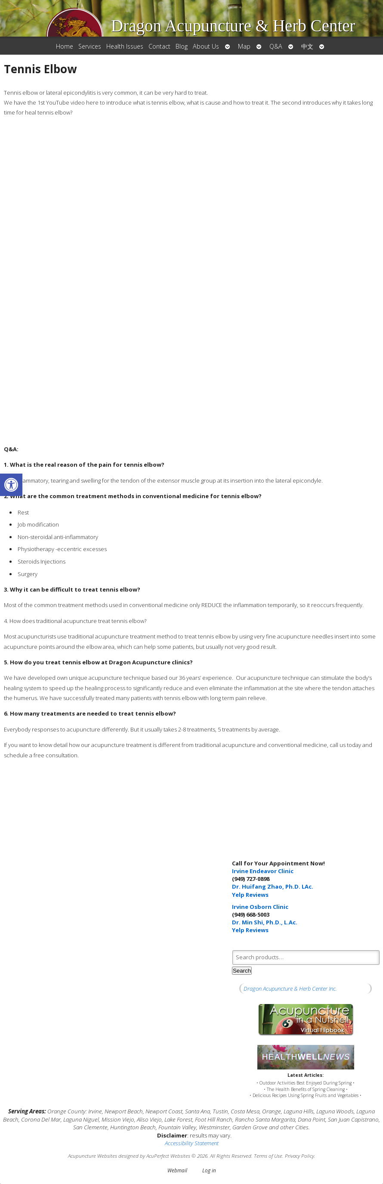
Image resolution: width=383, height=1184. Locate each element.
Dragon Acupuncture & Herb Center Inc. (290, 988)
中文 (307, 46)
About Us (206, 46)
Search (242, 970)
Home (64, 46)
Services (89, 46)
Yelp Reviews (250, 895)
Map (244, 46)
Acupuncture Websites (92, 1155)
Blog (182, 46)
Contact (159, 46)
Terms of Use (268, 1155)
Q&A (275, 46)
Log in (209, 1170)
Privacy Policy (299, 1155)
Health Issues (124, 46)
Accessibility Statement (192, 1143)
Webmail (177, 1170)
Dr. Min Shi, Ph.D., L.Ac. (264, 922)
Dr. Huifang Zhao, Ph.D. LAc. (272, 886)
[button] (11, 485)
